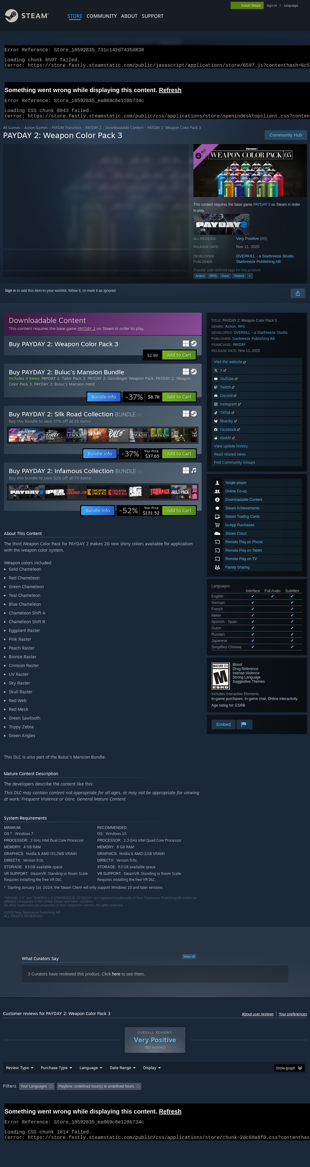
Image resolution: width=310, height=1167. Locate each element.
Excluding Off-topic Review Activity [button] (95, 1102)
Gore (225, 283)
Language (89, 1083)
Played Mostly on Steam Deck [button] (185, 1102)
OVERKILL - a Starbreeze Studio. (265, 263)
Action (200, 283)
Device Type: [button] (15, 1110)
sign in (272, 5)
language (291, 5)
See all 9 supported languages (236, 474)
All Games (11, 135)
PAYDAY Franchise (66, 135)
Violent (239, 283)
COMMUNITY (102, 16)
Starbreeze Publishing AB (258, 268)
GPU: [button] (287, 1102)
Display (149, 1083)
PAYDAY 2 (93, 135)
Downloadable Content (124, 135)
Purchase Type (54, 1083)
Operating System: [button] (236, 1102)
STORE (75, 16)
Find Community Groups (234, 690)
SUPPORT (152, 16)
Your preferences (293, 1021)
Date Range (120, 1083)
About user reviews (258, 1021)
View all (189, 964)
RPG (213, 283)
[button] (179, 362)
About (129, 16)
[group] (155, 1106)
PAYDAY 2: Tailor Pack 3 (63, 385)
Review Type (17, 1083)
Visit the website (230, 590)
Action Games (36, 135)
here (116, 981)
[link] (142, 404)
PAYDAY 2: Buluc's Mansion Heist (64, 391)
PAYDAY (239, 573)
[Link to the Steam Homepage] (31, 20)
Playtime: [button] (141, 1102)
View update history (231, 674)
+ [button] (250, 283)
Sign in (10, 298)
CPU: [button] (266, 1102)
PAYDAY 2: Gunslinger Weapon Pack (120, 385)
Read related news (230, 682)
